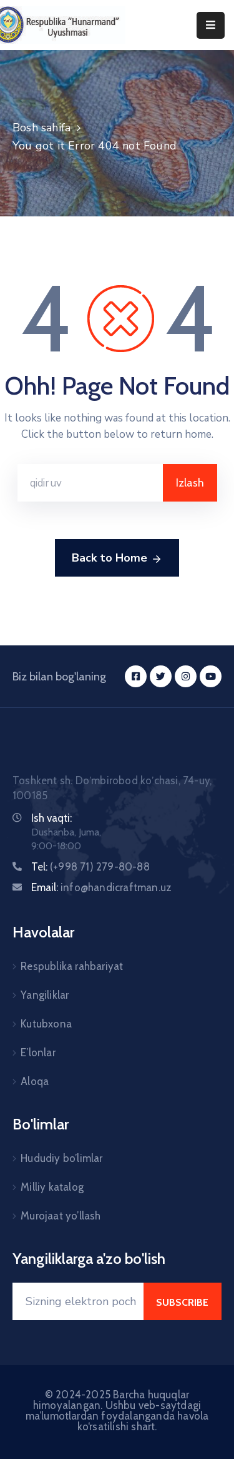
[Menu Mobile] (211, 25)
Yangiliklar (45, 995)
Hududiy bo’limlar (61, 1158)
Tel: (90, 867)
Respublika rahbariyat (72, 966)
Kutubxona (46, 1023)
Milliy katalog (52, 1187)
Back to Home (117, 558)
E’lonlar (38, 1052)
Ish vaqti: (51, 818)
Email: (101, 887)
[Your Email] (78, 1301)
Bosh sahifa (41, 127)
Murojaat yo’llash (60, 1215)
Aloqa (35, 1081)
